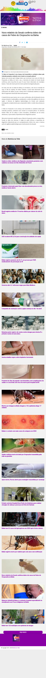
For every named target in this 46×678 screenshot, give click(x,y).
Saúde (15, 45)
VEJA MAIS (23, 632)
